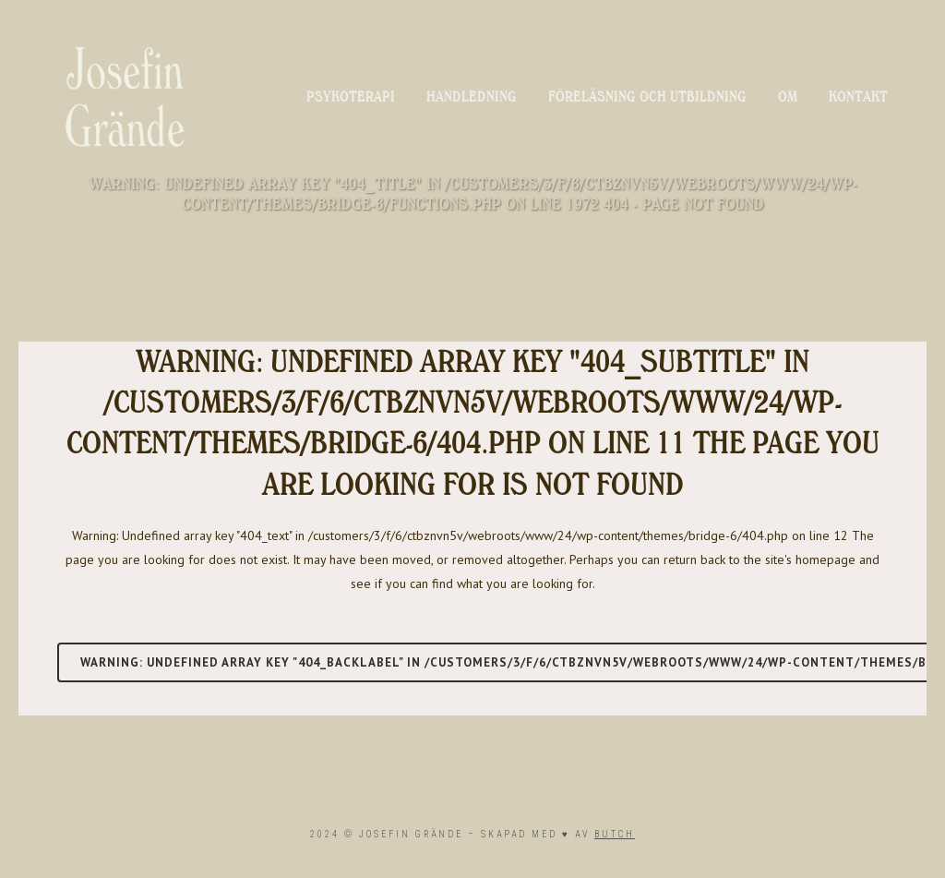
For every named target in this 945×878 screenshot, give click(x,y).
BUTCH (614, 834)
